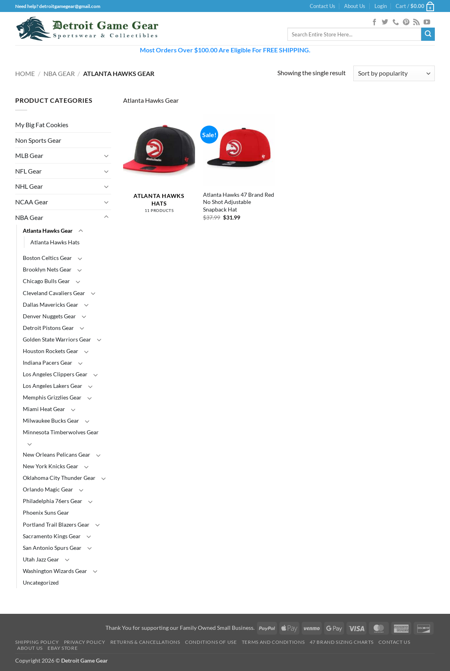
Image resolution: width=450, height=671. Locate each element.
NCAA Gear (31, 202)
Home (25, 73)
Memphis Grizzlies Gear (52, 397)
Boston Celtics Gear (47, 257)
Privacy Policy (85, 642)
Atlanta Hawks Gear (48, 230)
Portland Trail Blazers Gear (56, 524)
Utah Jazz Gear (41, 559)
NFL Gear (28, 171)
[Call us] (395, 22)
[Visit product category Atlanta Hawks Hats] (159, 167)
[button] (380, 6)
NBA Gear (59, 73)
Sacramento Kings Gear (52, 536)
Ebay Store (63, 648)
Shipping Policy (37, 642)
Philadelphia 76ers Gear (52, 500)
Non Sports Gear (38, 140)
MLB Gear (29, 155)
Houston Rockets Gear (50, 350)
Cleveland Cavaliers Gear (54, 293)
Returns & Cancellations (145, 642)
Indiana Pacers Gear (47, 362)
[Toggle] (106, 155)
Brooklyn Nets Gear (47, 269)
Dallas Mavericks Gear (50, 304)
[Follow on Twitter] (385, 22)
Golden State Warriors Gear (57, 339)
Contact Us (322, 6)
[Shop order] (394, 73)
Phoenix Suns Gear (46, 512)
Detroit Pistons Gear (48, 327)
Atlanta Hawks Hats (55, 242)
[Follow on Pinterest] (406, 22)
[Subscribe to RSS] (416, 22)
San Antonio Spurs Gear (52, 547)
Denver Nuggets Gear (49, 316)
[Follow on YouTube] (427, 22)
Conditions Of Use (211, 642)
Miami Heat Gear (44, 408)
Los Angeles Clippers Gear (55, 374)
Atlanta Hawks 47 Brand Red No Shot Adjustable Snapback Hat (238, 202)
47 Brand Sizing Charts (342, 642)
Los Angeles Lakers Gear (52, 385)
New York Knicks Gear (50, 466)
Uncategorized (41, 582)
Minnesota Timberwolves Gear (61, 432)
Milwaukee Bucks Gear (51, 420)
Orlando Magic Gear (48, 489)
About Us (354, 6)
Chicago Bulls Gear (46, 281)
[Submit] (428, 34)
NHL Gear (29, 186)
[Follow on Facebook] (374, 22)
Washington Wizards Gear (55, 570)
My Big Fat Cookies (41, 124)
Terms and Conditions (273, 642)
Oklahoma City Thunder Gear (59, 477)
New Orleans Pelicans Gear (56, 454)
